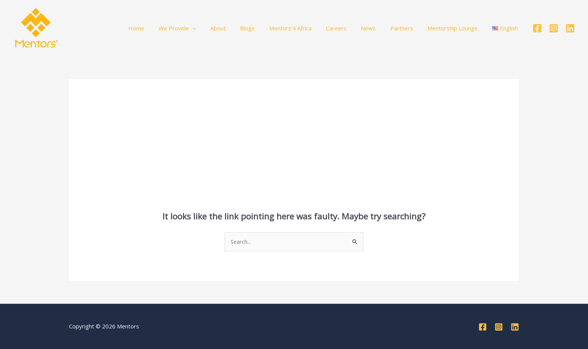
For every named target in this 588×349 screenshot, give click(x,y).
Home (166, 28)
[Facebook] (537, 28)
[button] (219, 28)
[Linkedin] (570, 28)
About (241, 28)
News (379, 28)
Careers (350, 28)
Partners (409, 28)
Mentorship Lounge (457, 28)
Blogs (268, 28)
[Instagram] (553, 28)
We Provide (204, 28)
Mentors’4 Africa (307, 28)
